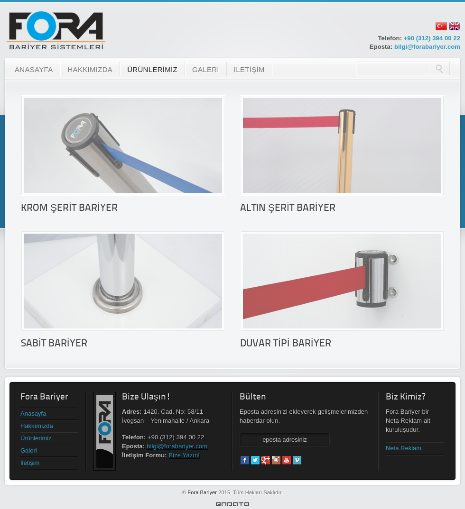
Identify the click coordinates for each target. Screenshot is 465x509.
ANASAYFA (34, 69)
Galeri (28, 450)
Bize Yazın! (184, 455)
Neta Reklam (403, 448)
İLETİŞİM (249, 69)
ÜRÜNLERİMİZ (152, 69)
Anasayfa (33, 413)
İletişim (29, 462)
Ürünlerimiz (36, 438)
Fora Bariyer (202, 492)
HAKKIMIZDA (89, 69)
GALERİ (205, 69)
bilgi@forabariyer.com (427, 46)
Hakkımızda (36, 425)
